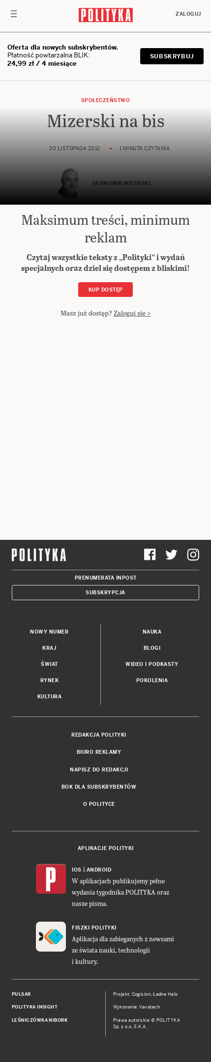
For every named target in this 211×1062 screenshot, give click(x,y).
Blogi (152, 648)
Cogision (141, 994)
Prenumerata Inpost (106, 578)
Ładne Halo (165, 994)
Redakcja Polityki (98, 735)
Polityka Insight (35, 1007)
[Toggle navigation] (14, 16)
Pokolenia (152, 680)
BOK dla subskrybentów (99, 787)
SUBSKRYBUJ (172, 56)
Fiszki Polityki (94, 928)
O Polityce (99, 804)
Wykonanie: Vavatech (136, 1007)
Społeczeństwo (105, 100)
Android (99, 870)
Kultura (49, 696)
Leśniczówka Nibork (39, 1020)
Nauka (152, 632)
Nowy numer (49, 632)
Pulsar (21, 994)
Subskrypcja (105, 592)
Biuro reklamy (99, 752)
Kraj (49, 648)
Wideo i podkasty (151, 664)
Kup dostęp (106, 290)
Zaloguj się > (132, 313)
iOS (77, 870)
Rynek (49, 680)
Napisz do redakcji (99, 770)
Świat (49, 664)
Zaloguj (188, 14)
